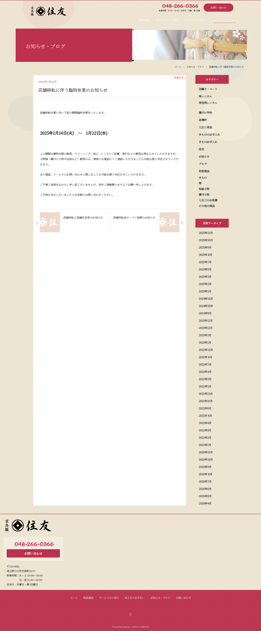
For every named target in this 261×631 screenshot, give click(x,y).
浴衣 (201, 149)
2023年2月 (205, 335)
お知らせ (204, 156)
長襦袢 (203, 120)
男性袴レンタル (208, 103)
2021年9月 (205, 408)
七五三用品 (205, 127)
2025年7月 (205, 262)
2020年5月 (205, 496)
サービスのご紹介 (145, 19)
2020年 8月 (205, 474)
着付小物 (204, 194)
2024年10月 (206, 306)
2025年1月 (205, 291)
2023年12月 (206, 320)
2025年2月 (205, 284)
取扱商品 (114, 19)
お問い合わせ (218, 7)
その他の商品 (207, 206)
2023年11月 (206, 328)
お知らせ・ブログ (220, 19)
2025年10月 (206, 240)
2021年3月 (205, 430)
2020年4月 (205, 503)
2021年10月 (206, 401)
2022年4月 (205, 372)
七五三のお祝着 (208, 200)
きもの (203, 178)
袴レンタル (205, 96)
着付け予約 (205, 113)
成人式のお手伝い (183, 19)
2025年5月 (205, 269)
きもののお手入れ (209, 134)
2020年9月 (205, 467)
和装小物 (204, 189)
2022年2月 (205, 379)
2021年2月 (205, 438)
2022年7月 (205, 364)
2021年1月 (205, 445)
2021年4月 (205, 423)
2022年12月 (206, 350)
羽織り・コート (208, 89)
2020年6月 (205, 489)
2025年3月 (205, 277)
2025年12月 (206, 233)
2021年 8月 (205, 416)
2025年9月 (205, 247)
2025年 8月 (205, 255)
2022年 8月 (205, 357)
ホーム (74, 597)
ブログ (203, 164)
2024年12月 (206, 299)
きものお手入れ (208, 142)
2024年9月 (205, 313)
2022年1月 (205, 386)
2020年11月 (206, 452)
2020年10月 (206, 459)
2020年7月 (205, 481)
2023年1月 (205, 342)
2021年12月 (206, 394)
